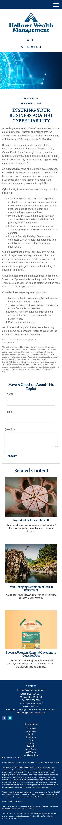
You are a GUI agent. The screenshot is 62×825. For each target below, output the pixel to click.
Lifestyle (31, 746)
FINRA (25, 809)
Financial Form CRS (13, 758)
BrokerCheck (54, 762)
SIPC (32, 809)
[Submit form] (12, 456)
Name (10, 394)
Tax (31, 740)
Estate (31, 734)
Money (31, 743)
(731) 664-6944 (31, 47)
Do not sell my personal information (44, 797)
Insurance (31, 737)
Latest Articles (30, 749)
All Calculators (31, 755)
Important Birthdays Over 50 (31, 520)
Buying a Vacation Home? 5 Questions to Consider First (31, 654)
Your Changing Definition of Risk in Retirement (31, 588)
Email (10, 411)
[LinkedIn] (28, 40)
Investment (31, 731)
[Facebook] (32, 40)
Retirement (31, 728)
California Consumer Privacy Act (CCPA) (20, 794)
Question (10, 429)
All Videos (31, 752)
